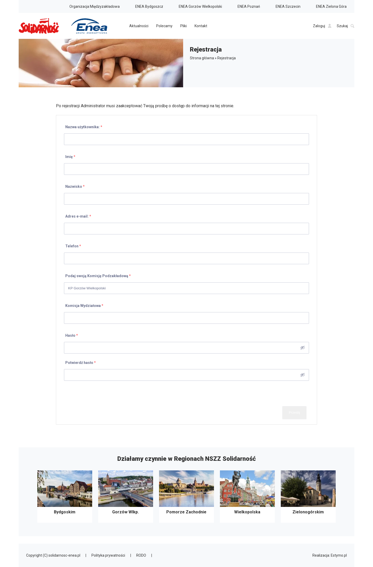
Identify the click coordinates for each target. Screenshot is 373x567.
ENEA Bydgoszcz (149, 6)
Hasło (71, 335)
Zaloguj (322, 26)
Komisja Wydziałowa (84, 306)
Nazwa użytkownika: (83, 127)
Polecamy (164, 26)
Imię (70, 157)
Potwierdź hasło (80, 363)
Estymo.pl (339, 555)
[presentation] (100, 393)
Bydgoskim (64, 496)
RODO (141, 555)
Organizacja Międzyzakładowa (94, 6)
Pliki (183, 26)
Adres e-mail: (78, 216)
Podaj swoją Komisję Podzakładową (98, 276)
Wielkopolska (247, 496)
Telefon (73, 246)
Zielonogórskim (308, 496)
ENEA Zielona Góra (331, 6)
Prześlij (294, 412)
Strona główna (202, 58)
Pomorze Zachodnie (186, 496)
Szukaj (345, 26)
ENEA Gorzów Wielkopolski (200, 6)
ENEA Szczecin (288, 6)
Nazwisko (75, 186)
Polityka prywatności (108, 555)
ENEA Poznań (249, 6)
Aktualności (138, 26)
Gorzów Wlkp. (125, 496)
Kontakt (201, 26)
